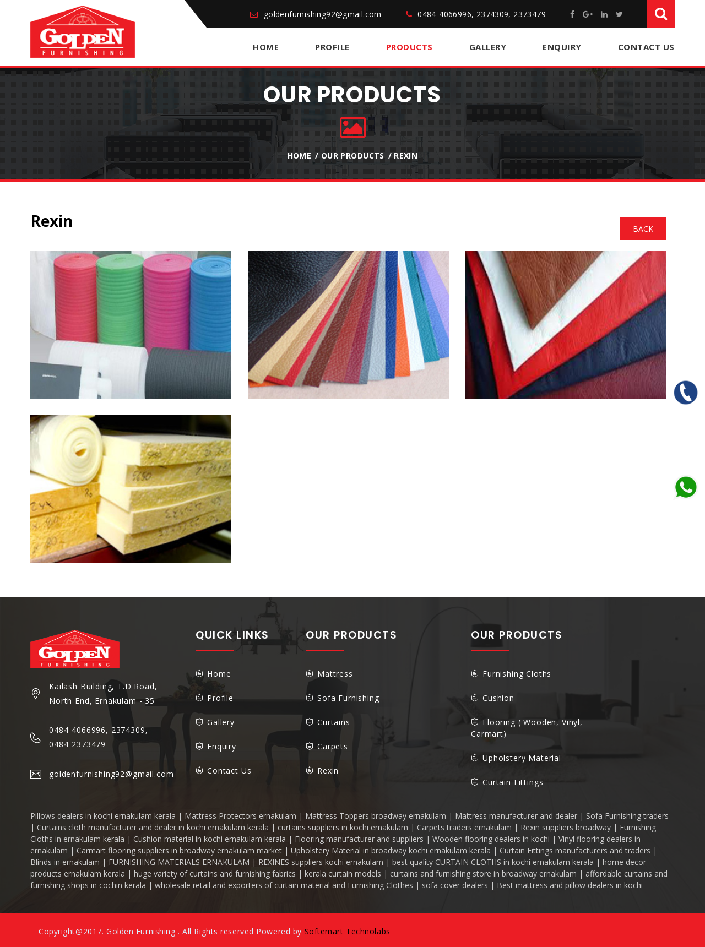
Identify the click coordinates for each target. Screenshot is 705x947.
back (643, 229)
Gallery (488, 46)
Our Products (352, 155)
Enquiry (562, 46)
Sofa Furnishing (348, 698)
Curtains (333, 722)
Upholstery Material (521, 758)
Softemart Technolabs (348, 931)
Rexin (405, 155)
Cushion (498, 698)
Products (409, 46)
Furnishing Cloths (516, 673)
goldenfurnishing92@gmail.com (323, 14)
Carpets (332, 746)
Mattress (335, 673)
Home (266, 46)
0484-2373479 (77, 744)
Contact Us (646, 46)
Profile (332, 46)
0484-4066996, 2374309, (98, 730)
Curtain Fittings (512, 782)
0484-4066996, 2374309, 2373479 (481, 14)
